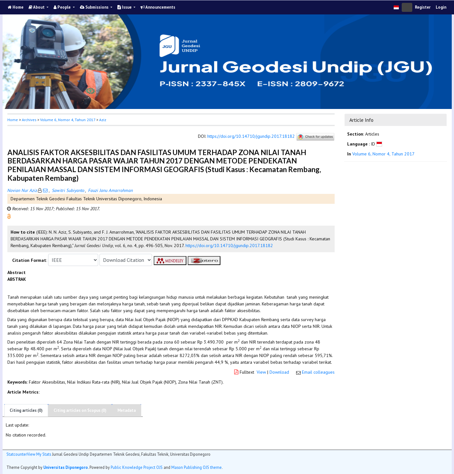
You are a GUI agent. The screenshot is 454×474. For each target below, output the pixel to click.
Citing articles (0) (26, 410)
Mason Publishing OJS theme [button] (196, 467)
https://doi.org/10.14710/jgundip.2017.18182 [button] (229, 245)
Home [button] (12, 119)
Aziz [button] (102, 119)
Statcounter (16, 454)
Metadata (126, 410)
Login (441, 7)
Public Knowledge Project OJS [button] (137, 467)
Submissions (94, 7)
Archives (29, 119)
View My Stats (39, 454)
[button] (9, 216)
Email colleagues (318, 372)
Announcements (158, 7)
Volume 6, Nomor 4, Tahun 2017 (67, 119)
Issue (125, 7)
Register (423, 7)
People (63, 7)
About (37, 7)
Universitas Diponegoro (65, 467)
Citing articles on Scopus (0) (80, 410)
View (261, 372)
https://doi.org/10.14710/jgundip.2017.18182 (251, 136)
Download (279, 372)
